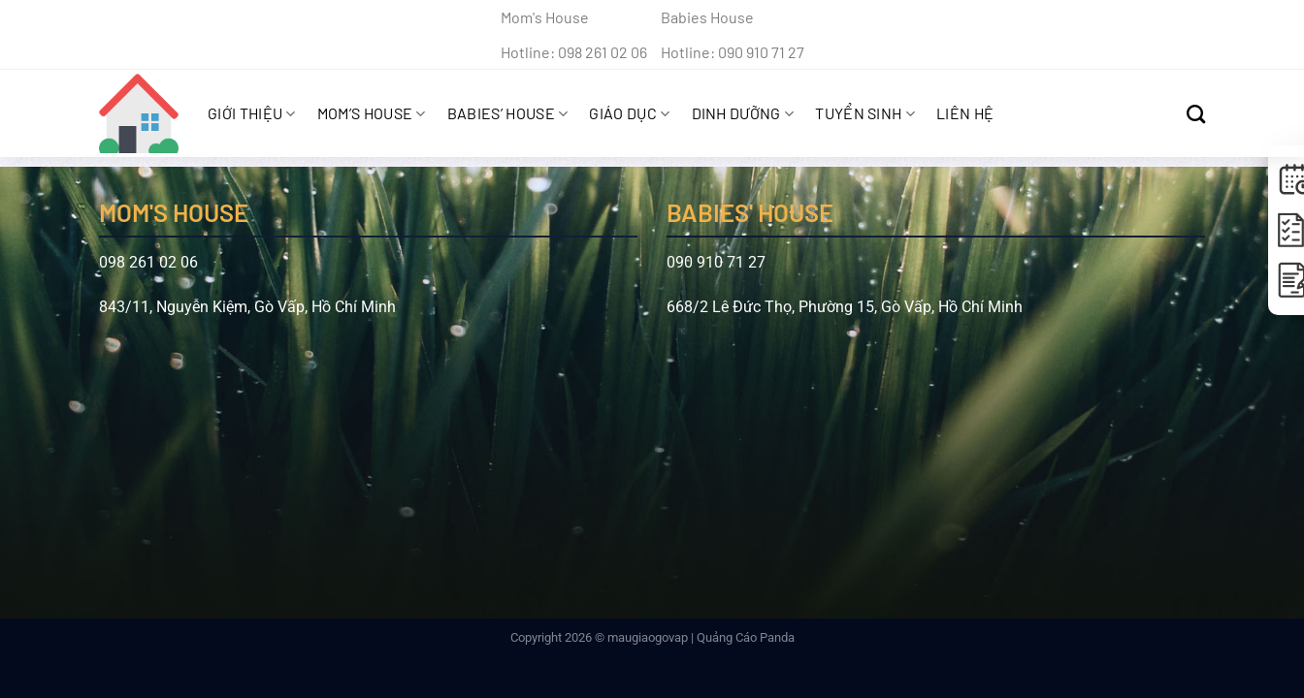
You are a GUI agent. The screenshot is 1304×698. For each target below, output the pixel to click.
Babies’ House (508, 113)
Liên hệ (965, 113)
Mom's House (545, 17)
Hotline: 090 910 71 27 (732, 52)
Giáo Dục (629, 113)
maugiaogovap (647, 637)
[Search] (1196, 114)
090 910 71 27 (716, 262)
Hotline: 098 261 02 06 (574, 52)
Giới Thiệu (252, 113)
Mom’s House (371, 113)
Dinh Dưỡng (743, 113)
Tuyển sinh (865, 113)
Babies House (707, 17)
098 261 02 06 (148, 262)
